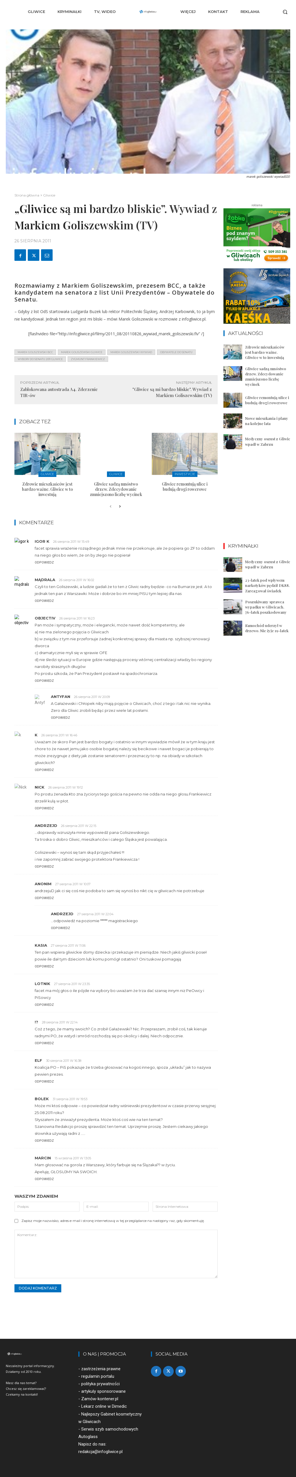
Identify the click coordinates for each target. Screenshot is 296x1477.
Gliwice (49, 195)
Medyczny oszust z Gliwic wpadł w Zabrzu (267, 441)
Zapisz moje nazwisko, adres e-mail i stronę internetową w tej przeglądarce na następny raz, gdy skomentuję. (113, 1221)
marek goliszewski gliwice (81, 352)
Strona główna (26, 195)
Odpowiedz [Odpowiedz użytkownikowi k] (44, 770)
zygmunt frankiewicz (88, 359)
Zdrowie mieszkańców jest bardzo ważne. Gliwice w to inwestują (47, 489)
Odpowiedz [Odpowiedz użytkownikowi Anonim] (44, 898)
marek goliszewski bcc (35, 352)
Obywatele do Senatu (176, 352)
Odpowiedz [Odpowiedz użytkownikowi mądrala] (44, 601)
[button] (285, 12)
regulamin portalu (97, 1376)
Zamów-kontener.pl (99, 1399)
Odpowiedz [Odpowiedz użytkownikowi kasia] (44, 966)
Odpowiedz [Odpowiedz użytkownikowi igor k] (44, 562)
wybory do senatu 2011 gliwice (40, 359)
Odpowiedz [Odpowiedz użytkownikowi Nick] (44, 808)
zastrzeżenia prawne (101, 1368)
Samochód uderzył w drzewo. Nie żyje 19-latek (266, 628)
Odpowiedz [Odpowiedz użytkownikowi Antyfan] (60, 718)
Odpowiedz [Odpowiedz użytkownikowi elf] (44, 1081)
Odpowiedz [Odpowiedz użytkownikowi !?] (44, 1043)
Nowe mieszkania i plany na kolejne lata (266, 421)
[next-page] (119, 506)
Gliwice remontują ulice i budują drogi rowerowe (185, 486)
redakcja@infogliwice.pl (100, 1451)
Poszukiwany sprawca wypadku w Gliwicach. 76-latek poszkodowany (266, 607)
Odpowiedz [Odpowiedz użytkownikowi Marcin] (44, 1179)
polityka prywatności (100, 1384)
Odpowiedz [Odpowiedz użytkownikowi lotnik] (44, 1005)
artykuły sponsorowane (103, 1391)
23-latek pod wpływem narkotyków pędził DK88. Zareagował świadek (267, 585)
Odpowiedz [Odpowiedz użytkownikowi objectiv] (44, 681)
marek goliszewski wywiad (131, 352)
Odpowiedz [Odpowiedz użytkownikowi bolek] (44, 1141)
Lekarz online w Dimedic (104, 1406)
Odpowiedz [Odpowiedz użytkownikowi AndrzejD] (44, 866)
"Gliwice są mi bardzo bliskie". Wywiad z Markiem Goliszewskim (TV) (172, 392)
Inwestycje (185, 474)
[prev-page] (110, 506)
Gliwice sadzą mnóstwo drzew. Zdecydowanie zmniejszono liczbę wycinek (116, 489)
